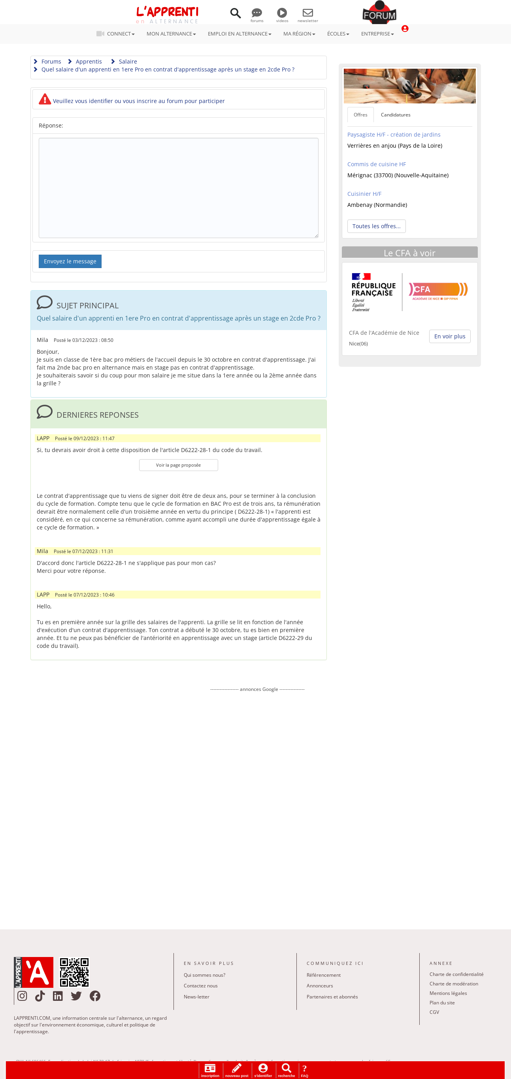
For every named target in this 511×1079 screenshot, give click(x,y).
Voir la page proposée (178, 465)
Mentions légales (448, 993)
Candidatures (396, 114)
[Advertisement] (257, 805)
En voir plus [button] (450, 336)
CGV (434, 1012)
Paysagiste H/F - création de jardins (394, 134)
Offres (361, 114)
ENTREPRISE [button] (377, 33)
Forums (46, 61)
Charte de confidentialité (457, 974)
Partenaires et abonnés (332, 996)
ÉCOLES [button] (338, 33)
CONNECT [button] (118, 33)
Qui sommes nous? (204, 975)
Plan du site (442, 1002)
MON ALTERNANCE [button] (171, 33)
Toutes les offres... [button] (377, 226)
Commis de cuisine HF (376, 164)
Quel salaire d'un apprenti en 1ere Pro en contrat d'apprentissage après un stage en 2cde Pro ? (163, 69)
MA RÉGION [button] (299, 33)
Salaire (123, 61)
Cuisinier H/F (364, 193)
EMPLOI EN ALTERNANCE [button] (240, 33)
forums (257, 17)
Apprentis (84, 61)
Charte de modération (454, 983)
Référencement (324, 975)
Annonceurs (320, 985)
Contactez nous (201, 985)
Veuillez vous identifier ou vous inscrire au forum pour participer (132, 101)
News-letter (196, 996)
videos (282, 17)
